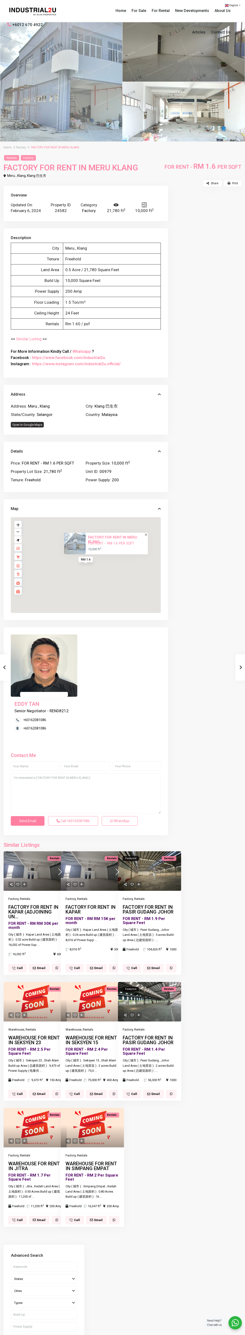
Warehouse (16, 981)
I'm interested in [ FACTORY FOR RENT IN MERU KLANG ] (86, 745)
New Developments (192, 10)
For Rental (161, 10)
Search (208, 291)
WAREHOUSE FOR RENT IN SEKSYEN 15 (91, 992)
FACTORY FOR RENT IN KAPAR (91, 861)
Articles (199, 32)
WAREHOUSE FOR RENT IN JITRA (34, 1118)
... (38, 897)
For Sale (139, 10)
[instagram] (61, 1305)
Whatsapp (81, 351)
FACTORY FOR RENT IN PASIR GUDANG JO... (217, 356)
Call (73, 773)
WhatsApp (119, 773)
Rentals (11, 158)
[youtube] (49, 1305)
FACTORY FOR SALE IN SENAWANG (217, 334)
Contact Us (221, 32)
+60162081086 (97, 653)
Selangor (45, 414)
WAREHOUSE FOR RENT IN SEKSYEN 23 (34, 992)
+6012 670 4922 (27, 24)
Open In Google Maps (27, 424)
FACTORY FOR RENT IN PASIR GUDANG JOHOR (148, 861)
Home (121, 10)
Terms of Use (199, 1327)
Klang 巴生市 (36, 176)
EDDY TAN (89, 637)
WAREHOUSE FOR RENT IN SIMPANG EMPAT (91, 1118)
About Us (223, 10)
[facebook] (12, 1305)
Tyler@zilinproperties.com (112, 1286)
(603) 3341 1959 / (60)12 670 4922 (119, 1271)
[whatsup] (24, 1305)
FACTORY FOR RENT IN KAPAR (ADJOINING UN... (33, 864)
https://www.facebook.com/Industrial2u (68, 357)
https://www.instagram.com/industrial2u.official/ (76, 363)
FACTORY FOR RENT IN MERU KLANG (112, 539)
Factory (21, 147)
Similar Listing (29, 339)
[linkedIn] (36, 1305)
